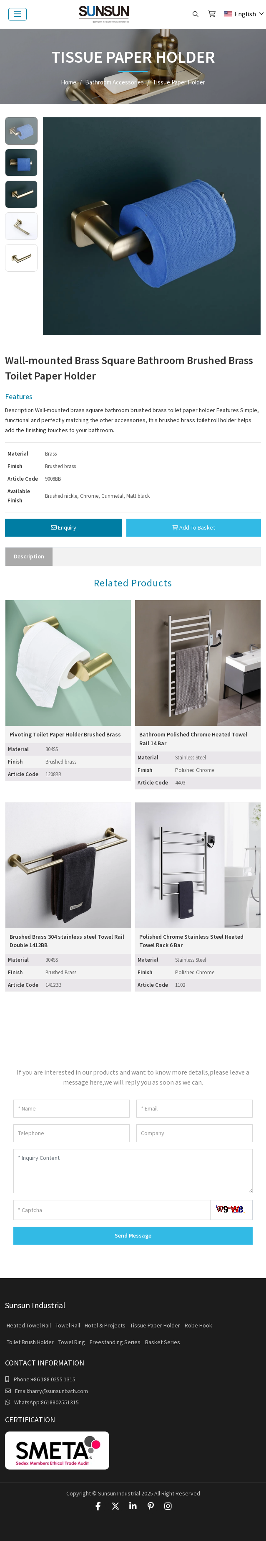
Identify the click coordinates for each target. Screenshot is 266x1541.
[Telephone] (71, 1133)
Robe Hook (198, 1325)
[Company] (194, 1133)
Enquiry (63, 527)
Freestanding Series (115, 1342)
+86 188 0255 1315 (53, 1379)
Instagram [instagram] (168, 1506)
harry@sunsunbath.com (58, 1391)
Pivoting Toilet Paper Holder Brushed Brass (65, 734)
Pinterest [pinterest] (150, 1506)
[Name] (71, 1109)
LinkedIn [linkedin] (133, 1506)
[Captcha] (112, 1210)
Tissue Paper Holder (155, 1325)
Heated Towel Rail (29, 1325)
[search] (195, 14)
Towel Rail (67, 1325)
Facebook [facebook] (97, 1506)
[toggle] (17, 14)
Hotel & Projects (105, 1325)
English (240, 14)
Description (29, 556)
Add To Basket (193, 527)
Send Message (133, 1235)
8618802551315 (60, 1402)
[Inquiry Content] (133, 1171)
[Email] (194, 1109)
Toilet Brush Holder (30, 1342)
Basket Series (162, 1342)
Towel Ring (71, 1342)
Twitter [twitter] (115, 1506)
